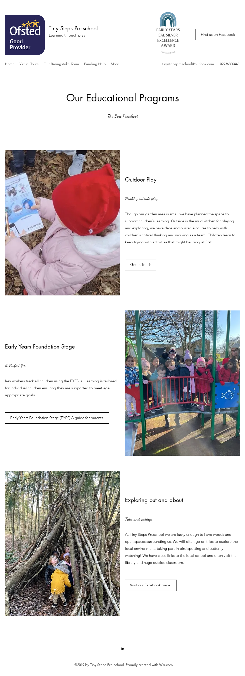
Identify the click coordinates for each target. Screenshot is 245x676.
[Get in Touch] (140, 264)
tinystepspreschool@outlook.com (188, 64)
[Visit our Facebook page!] (151, 585)
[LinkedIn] (122, 648)
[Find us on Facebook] (217, 34)
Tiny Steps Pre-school (73, 28)
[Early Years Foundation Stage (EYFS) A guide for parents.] (57, 418)
